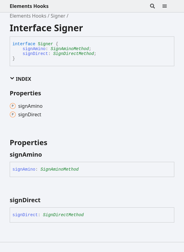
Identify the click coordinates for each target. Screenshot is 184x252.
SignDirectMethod (73, 53)
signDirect (35, 53)
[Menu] (168, 6)
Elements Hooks (29, 6)
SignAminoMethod (70, 48)
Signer (58, 15)
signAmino (34, 48)
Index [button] (20, 79)
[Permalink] (48, 155)
